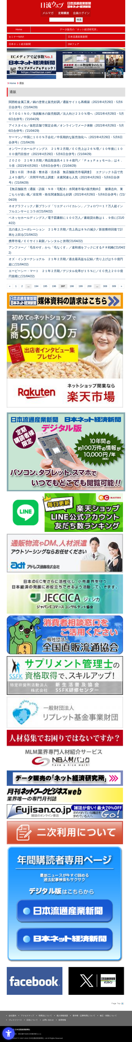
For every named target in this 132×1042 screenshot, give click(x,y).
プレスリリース (15, 1020)
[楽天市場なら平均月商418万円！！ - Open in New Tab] (65, 358)
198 (72, 286)
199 (81, 286)
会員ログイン (84, 13)
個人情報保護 (62, 1016)
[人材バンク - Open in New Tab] (65, 748)
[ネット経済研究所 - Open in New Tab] (65, 777)
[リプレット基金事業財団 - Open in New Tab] (65, 712)
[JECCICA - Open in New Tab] (65, 593)
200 (89, 286)
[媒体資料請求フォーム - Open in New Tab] (65, 300)
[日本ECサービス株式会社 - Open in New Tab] (65, 512)
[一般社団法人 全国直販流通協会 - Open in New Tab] (65, 634)
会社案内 (12, 1016)
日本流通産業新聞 (77, 36)
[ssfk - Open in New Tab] (65, 675)
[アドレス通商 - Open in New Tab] (65, 553)
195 (45, 286)
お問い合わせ (48, 1020)
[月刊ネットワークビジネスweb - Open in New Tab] (65, 795)
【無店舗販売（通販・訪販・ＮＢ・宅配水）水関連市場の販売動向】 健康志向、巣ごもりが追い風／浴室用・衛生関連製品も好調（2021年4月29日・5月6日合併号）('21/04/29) (67, 194)
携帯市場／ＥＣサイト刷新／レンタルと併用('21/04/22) (46, 241)
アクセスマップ (27, 1016)
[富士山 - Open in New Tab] (65, 811)
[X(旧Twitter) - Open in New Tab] (96, 980)
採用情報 (62, 1020)
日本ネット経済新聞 (20, 44)
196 (54, 286)
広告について (32, 1020)
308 (105, 286)
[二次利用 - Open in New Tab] (65, 832)
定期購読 (68, 13)
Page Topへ (117, 1003)
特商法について (45, 1016)
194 (36, 286)
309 (114, 286)
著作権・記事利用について (84, 1016)
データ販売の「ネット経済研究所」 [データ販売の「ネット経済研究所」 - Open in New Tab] (79, 29)
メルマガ (53, 13)
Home (19, 29)
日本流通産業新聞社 (66, 5)
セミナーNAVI (16, 36)
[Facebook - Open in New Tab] (34, 980)
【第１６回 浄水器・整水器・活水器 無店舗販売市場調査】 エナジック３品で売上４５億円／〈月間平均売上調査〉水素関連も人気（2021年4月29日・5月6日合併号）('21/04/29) (66, 177)
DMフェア (73, 44)
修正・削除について (108, 1016)
